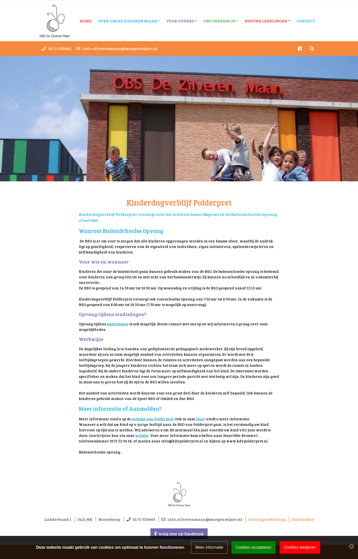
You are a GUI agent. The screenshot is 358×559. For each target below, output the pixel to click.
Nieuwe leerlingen (266, 20)
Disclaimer (303, 519)
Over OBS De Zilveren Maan (127, 20)
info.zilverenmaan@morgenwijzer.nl (120, 48)
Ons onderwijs (219, 20)
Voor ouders (180, 20)
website (142, 435)
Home (86, 20)
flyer (200, 418)
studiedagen (118, 323)
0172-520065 (59, 48)
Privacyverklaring (267, 519)
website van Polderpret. (152, 418)
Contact (305, 20)
